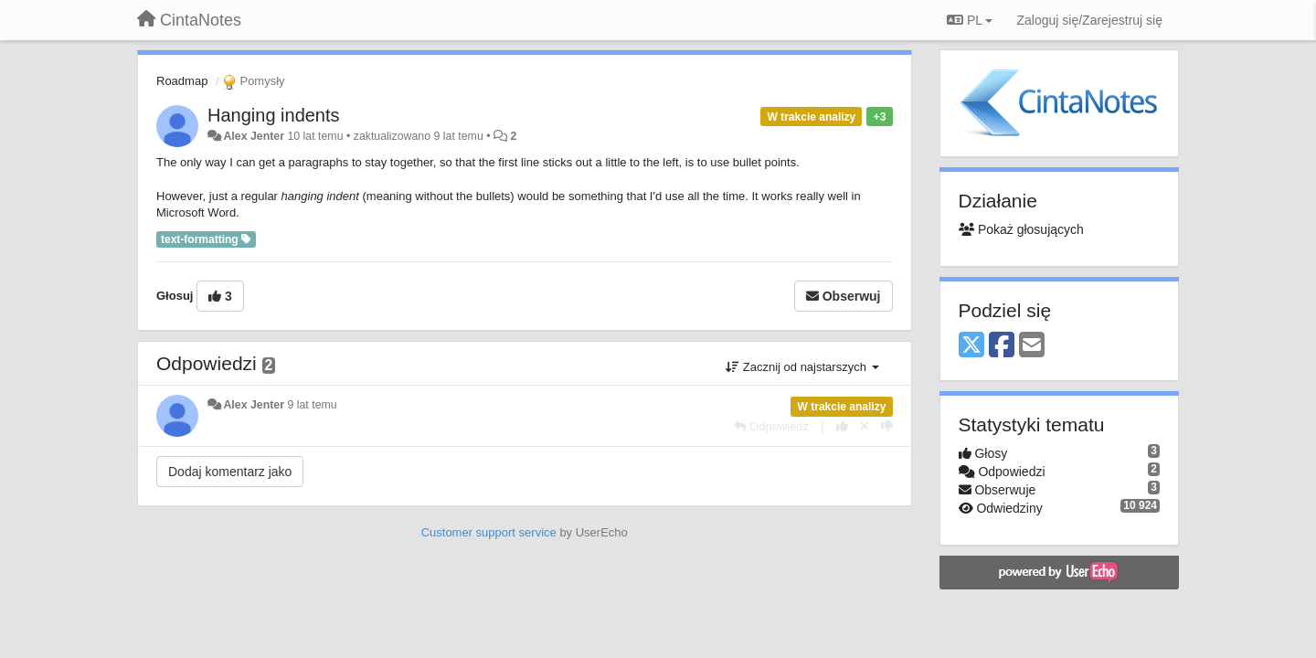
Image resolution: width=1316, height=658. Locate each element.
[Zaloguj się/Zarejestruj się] (1089, 20)
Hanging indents (273, 115)
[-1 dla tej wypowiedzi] (887, 426)
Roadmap (181, 81)
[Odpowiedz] (771, 426)
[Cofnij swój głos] (864, 426)
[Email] (1032, 346)
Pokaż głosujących (1021, 229)
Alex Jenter (253, 136)
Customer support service (489, 532)
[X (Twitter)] (971, 346)
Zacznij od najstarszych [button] (802, 367)
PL (969, 20)
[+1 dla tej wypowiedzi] (842, 426)
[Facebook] (1001, 346)
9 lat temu (311, 404)
